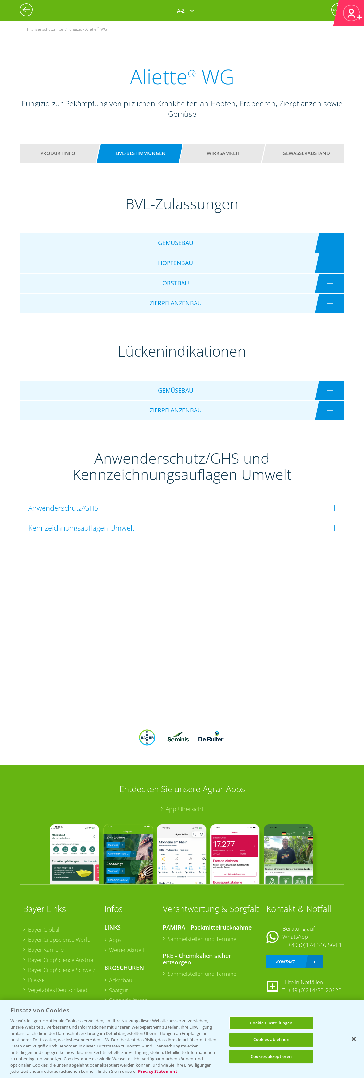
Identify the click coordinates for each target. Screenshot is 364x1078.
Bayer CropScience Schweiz (61, 970)
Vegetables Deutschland (57, 990)
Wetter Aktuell (126, 950)
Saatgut (118, 990)
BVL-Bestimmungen (141, 153)
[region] (182, 1039)
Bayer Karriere (46, 949)
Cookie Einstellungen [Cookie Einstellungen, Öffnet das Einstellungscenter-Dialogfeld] (271, 1023)
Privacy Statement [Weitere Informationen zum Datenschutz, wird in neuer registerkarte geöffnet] (157, 1071)
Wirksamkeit (223, 153)
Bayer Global (43, 929)
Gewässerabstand (306, 153)
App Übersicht (185, 809)
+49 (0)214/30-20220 (315, 990)
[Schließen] (353, 1039)
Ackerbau (120, 980)
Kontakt (285, 962)
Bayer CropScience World (59, 939)
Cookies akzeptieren (271, 1056)
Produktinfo (57, 153)
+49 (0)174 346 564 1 (315, 945)
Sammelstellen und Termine (202, 939)
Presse (36, 980)
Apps (115, 940)
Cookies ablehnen (271, 1039)
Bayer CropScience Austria (60, 959)
